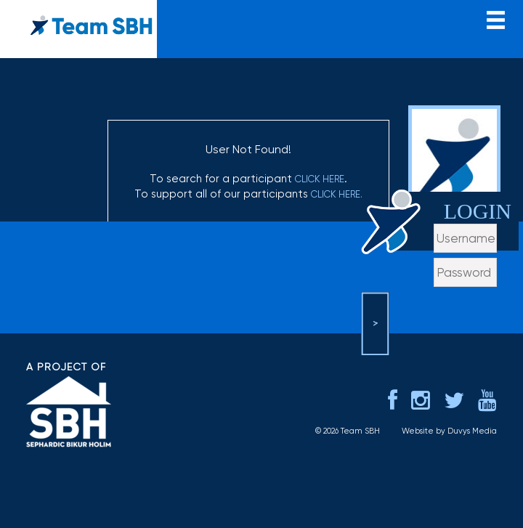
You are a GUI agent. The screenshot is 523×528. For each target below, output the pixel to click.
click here (319, 179)
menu (496, 18)
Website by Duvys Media (449, 431)
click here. (336, 194)
